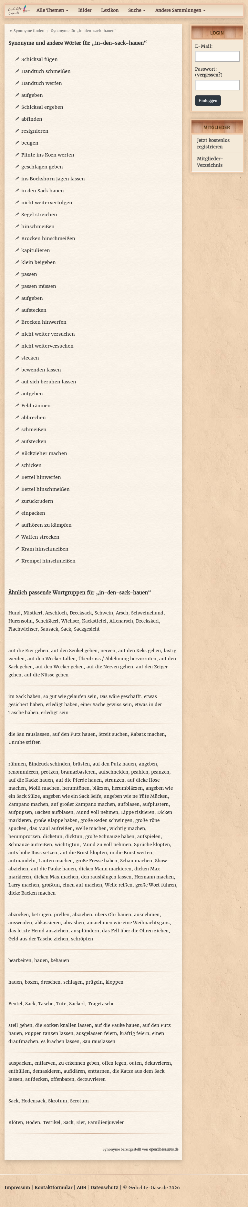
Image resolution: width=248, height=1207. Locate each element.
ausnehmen (147, 915)
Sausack (49, 629)
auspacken (20, 1063)
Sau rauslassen (98, 1041)
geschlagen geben (42, 167)
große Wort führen (155, 885)
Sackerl (77, 1004)
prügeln (94, 982)
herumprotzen (24, 836)
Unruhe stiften (24, 742)
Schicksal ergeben (42, 107)
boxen (31, 982)
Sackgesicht (87, 629)
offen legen (114, 1063)
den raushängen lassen (106, 877)
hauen (41, 960)
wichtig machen (127, 828)
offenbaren (62, 1079)
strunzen (114, 780)
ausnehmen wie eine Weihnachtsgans (128, 923)
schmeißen (33, 429)
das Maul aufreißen (51, 828)
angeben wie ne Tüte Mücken (136, 796)
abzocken (18, 915)
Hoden (33, 1122)
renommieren (23, 772)
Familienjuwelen (106, 1122)
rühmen (17, 764)
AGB (81, 1188)
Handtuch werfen (41, 83)
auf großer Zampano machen (83, 804)
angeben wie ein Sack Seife (72, 796)
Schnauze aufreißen (30, 844)
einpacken (33, 513)
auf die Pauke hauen (53, 869)
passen (29, 274)
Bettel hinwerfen (41, 477)
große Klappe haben (56, 820)
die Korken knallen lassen (63, 1025)
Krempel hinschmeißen (48, 561)
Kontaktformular (53, 1188)
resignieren (34, 131)
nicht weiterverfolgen (46, 203)
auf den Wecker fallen (51, 659)
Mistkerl (33, 613)
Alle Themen (52, 10)
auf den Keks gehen (139, 651)
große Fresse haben (96, 861)
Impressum (17, 1188)
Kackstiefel (94, 621)
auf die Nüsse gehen (46, 675)
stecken (30, 358)
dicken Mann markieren (105, 869)
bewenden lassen (41, 370)
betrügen (41, 915)
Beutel (15, 1004)
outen (135, 1063)
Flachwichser (22, 629)
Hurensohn (20, 621)
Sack (66, 629)
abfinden (31, 119)
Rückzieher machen (44, 453)
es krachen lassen (60, 1041)
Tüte (61, 1004)
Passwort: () (208, 72)
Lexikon (110, 10)
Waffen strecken (40, 537)
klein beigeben (38, 262)
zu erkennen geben (78, 1063)
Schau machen (136, 861)
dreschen (50, 982)
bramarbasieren (78, 772)
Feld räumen (36, 406)
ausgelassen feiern (96, 1033)
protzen (49, 772)
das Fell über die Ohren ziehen (135, 931)
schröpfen (82, 939)
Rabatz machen (147, 734)
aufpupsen (20, 812)
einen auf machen (82, 885)
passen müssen (38, 286)
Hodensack (33, 1101)
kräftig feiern (134, 1033)
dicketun (52, 836)
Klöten (15, 1122)
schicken (31, 465)
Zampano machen (28, 804)
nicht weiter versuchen (48, 334)
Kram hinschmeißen (44, 549)
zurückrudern (37, 501)
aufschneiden (113, 772)
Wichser (70, 621)
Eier (80, 1122)
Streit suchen (113, 734)
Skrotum (57, 1101)
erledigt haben (62, 704)
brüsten (81, 764)
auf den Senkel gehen (74, 651)
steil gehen (20, 1025)
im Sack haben (24, 696)
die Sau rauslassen (28, 734)
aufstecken (33, 310)
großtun (51, 885)
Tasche (45, 1004)
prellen (61, 915)
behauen (60, 960)
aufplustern (155, 804)
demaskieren (47, 1071)
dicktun (73, 836)
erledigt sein (54, 712)
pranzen (160, 772)
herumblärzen (127, 788)
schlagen (73, 982)
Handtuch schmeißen (46, 71)
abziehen (82, 915)
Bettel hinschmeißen (45, 489)
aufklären (74, 1071)
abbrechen (33, 418)
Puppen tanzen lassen (49, 1033)
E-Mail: (204, 46)
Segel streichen (39, 215)
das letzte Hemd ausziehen (38, 931)
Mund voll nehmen (97, 812)
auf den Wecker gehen (60, 667)
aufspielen (148, 836)
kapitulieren (35, 250)
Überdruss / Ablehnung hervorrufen (117, 659)
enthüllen (19, 1071)
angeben (148, 764)
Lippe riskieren (137, 812)
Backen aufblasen (54, 812)
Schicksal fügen (39, 59)
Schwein (104, 613)
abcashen (74, 923)
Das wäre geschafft (120, 696)
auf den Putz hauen (74, 734)
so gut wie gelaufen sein (70, 696)
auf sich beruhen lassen (48, 382)
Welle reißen (118, 885)
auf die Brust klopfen (83, 853)
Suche (137, 10)
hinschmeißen (38, 226)
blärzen (100, 788)
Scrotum (79, 1101)
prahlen (139, 772)
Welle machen (91, 828)
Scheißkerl (47, 621)
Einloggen (208, 100)
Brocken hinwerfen (44, 322)
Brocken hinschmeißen (48, 238)
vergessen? (209, 75)
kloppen (114, 982)
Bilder (84, 10)
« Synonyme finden (26, 30)
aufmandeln (22, 861)
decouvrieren (91, 1079)
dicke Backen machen (32, 893)
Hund (14, 613)
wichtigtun (67, 844)
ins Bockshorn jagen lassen (53, 179)
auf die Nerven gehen (110, 667)
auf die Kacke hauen (30, 780)
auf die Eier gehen (28, 651)
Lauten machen (55, 861)
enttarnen (98, 1071)
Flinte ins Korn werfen (47, 155)
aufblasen (129, 804)
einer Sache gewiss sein (106, 704)
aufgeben (32, 95)
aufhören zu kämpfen (46, 525)
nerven (107, 651)
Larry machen (23, 885)
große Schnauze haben (109, 836)
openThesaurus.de (163, 1149)
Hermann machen (154, 877)
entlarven (45, 1063)
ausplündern (85, 931)
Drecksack (81, 613)
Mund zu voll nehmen (106, 844)
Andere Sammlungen (180, 10)
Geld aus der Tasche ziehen (38, 939)
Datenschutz (104, 1188)
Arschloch (56, 613)
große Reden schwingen (106, 820)
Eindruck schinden (49, 764)
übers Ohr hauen (113, 915)
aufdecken (36, 1079)
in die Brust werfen (131, 853)
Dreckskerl (147, 621)
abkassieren (48, 923)
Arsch (122, 613)
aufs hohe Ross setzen (32, 853)
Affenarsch (121, 621)
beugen (29, 143)
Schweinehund (147, 613)
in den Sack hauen (42, 191)
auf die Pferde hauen (79, 780)
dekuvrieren (158, 1063)
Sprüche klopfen (152, 844)
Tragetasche (101, 1004)
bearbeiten (19, 960)
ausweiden (20, 923)
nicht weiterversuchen (47, 346)
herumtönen (75, 788)
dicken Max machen (56, 877)
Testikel (51, 1122)
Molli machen (44, 788)
